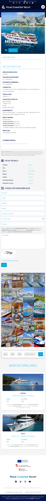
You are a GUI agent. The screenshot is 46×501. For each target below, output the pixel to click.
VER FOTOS (13, 50)
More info (37, 498)
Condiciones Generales (13, 492)
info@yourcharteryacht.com (30, 1)
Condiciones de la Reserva (23, 494)
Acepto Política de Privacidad (10, 260)
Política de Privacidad (33, 492)
